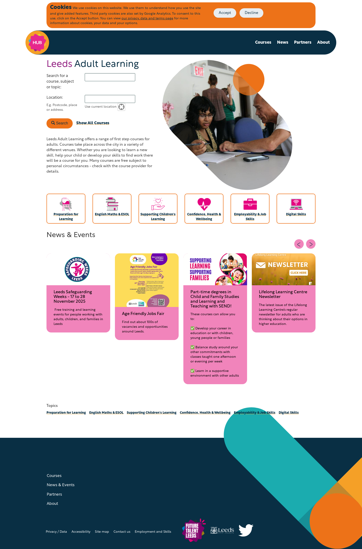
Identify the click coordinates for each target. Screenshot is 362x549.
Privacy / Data (56, 532)
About (323, 42)
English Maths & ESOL (106, 413)
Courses (263, 42)
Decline (251, 13)
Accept (225, 13)
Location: (54, 98)
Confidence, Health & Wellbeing (205, 413)
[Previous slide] (299, 244)
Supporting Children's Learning (152, 413)
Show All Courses (92, 123)
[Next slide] (311, 244)
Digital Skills (289, 413)
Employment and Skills (153, 532)
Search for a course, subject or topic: (60, 81)
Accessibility (81, 532)
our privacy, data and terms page (147, 18)
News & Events (61, 485)
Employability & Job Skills (254, 413)
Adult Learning (92, 64)
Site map (102, 532)
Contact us (122, 532)
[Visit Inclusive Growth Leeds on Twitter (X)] (247, 530)
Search (59, 123)
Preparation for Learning (66, 413)
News (282, 42)
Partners (302, 42)
